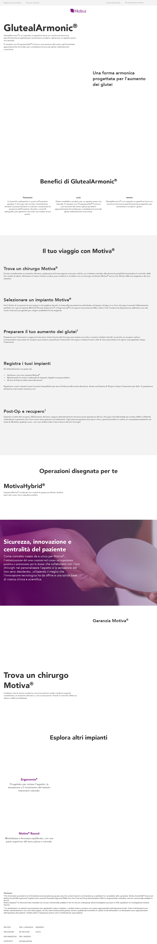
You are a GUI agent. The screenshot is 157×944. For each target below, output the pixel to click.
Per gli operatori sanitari (134, 3)
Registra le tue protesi (12, 3)
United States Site (113, 3)
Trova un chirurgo (32, 3)
